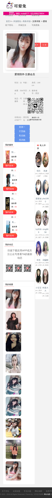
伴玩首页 (9, 15)
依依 (39, 260)
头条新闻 (9, 35)
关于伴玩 (5, 491)
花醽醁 (45, 260)
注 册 (44, 45)
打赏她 (22, 131)
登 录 (36, 45)
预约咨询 (9, 166)
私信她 (22, 135)
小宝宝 (39, 288)
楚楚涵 (39, 199)
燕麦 (45, 171)
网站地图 (38, 491)
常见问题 (27, 491)
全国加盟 (16, 491)
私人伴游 (22, 15)
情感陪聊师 (16, 152)
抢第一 (22, 127)
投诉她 (22, 140)
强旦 (39, 171)
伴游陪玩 (17, 21)
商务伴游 (36, 15)
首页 (8, 21)
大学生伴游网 (38, 494)
